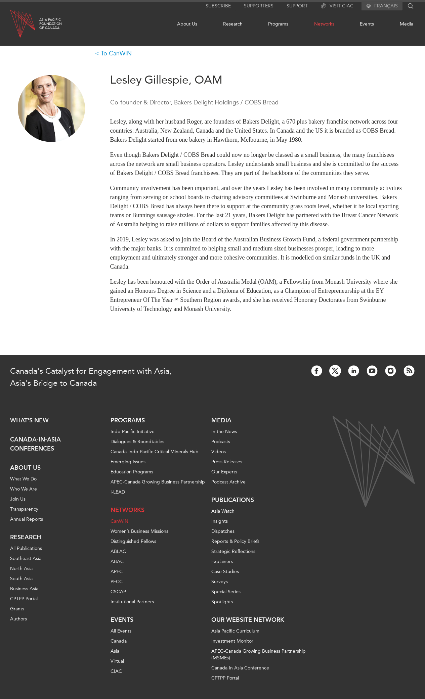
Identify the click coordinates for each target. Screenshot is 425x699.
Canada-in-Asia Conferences (35, 444)
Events (367, 24)
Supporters (258, 6)
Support (297, 6)
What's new (29, 420)
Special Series (226, 592)
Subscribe (218, 6)
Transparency (24, 509)
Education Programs (132, 472)
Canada (119, 641)
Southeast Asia (25, 558)
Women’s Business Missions (139, 531)
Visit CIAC (337, 6)
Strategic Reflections (233, 551)
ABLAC (118, 551)
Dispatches (223, 531)
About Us (187, 24)
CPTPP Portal (24, 599)
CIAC (116, 671)
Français (386, 6)
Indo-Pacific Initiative (133, 431)
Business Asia (24, 589)
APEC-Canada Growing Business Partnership (158, 482)
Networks (324, 24)
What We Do (23, 479)
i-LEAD (118, 492)
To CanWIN (116, 53)
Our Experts (224, 472)
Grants (17, 609)
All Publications (26, 548)
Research (233, 24)
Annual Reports (26, 519)
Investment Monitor (232, 641)
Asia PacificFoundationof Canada (50, 24)
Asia (115, 651)
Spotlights (222, 602)
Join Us (18, 499)
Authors (18, 619)
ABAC (117, 561)
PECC (117, 582)
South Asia (21, 578)
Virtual (117, 661)
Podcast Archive (228, 482)
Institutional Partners (132, 602)
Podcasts (220, 442)
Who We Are (23, 489)
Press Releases (226, 462)
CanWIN (119, 521)
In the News (224, 431)
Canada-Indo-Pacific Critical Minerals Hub (155, 452)
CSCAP (118, 592)
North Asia (21, 568)
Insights (219, 521)
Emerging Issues (128, 462)
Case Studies (225, 571)
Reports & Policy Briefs (235, 541)
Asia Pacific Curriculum (235, 631)
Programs (278, 24)
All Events (121, 631)
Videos (218, 452)
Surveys (219, 582)
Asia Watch (223, 511)
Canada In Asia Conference (240, 668)
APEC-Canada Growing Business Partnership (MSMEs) (258, 654)
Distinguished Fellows (133, 541)
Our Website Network (247, 619)
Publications (232, 500)
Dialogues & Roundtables (137, 442)
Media (406, 24)
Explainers (222, 561)
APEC (117, 571)
